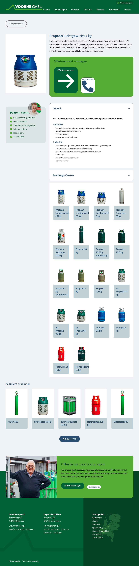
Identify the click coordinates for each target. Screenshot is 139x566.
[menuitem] (124, 2)
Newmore (35, 561)
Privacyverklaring (14, 561)
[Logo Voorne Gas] (24, 7)
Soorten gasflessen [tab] (63, 175)
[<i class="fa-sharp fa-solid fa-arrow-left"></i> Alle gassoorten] (16, 23)
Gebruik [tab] (57, 108)
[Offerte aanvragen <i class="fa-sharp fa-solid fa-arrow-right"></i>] (72, 486)
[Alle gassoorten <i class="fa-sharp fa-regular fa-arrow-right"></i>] (69, 439)
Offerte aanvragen (126, 3)
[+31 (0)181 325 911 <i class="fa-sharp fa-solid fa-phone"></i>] (94, 487)
